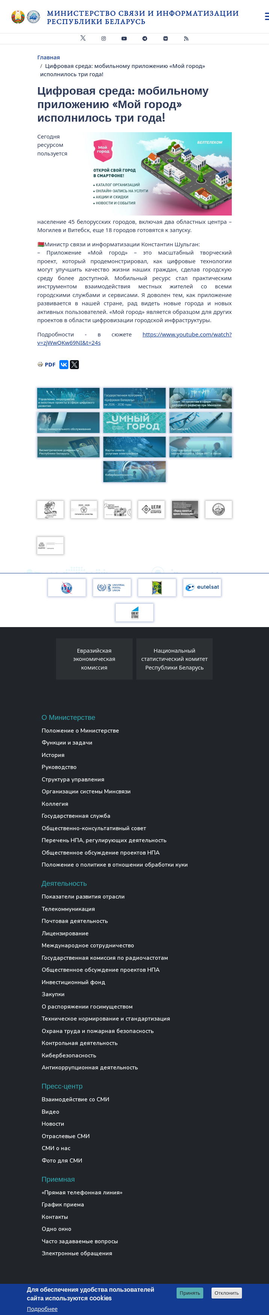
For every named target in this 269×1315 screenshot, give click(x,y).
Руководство (59, 767)
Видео (50, 1112)
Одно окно (56, 1229)
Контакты (55, 1217)
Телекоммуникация (68, 909)
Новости (53, 1124)
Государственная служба (76, 816)
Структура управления (73, 779)
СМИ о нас (56, 1148)
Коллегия (55, 804)
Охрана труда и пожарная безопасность (98, 1031)
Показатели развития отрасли (83, 896)
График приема (63, 1204)
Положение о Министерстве (80, 730)
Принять (190, 1292)
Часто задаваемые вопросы (80, 1241)
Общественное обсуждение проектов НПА (101, 853)
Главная (48, 57)
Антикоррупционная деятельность (90, 1067)
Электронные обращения (77, 1253)
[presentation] (48, 661)
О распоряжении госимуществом (87, 1006)
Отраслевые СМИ (66, 1136)
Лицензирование (65, 933)
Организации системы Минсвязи (86, 791)
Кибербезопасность (69, 1055)
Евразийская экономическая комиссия (94, 659)
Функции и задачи (67, 742)
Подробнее (42, 1308)
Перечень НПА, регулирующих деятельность (104, 840)
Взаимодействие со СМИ (75, 1099)
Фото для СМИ (62, 1160)
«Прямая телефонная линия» (82, 1192)
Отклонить (227, 1293)
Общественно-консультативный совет (94, 828)
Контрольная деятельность (80, 1043)
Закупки (53, 994)
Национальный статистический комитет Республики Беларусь (174, 659)
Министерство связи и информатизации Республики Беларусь (143, 17)
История (53, 755)
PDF (50, 364)
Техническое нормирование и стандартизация (106, 1018)
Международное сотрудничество (88, 945)
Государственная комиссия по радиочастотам (105, 958)
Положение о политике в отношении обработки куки (115, 865)
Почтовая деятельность (75, 921)
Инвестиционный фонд (73, 982)
